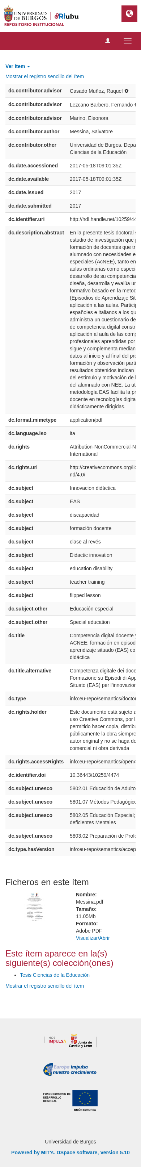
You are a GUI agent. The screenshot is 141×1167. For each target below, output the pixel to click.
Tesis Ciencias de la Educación (55, 975)
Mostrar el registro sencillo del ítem (44, 76)
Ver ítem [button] (17, 66)
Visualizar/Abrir (93, 938)
